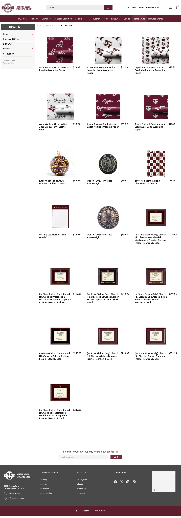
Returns (43, 478)
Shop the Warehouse (149, 8)
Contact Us (81, 483)
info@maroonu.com (14, 492)
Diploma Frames (9, 60)
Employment (82, 474)
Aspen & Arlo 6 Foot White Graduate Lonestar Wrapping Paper (150, 70)
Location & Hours (83, 487)
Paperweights (8, 63)
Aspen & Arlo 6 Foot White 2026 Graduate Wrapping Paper (53, 126)
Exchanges (44, 483)
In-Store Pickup (46, 487)
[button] (53, 467)
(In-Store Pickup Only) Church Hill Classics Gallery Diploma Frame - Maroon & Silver (150, 352)
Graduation (8, 54)
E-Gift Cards (131, 8)
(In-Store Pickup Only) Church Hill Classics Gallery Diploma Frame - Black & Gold (55, 352)
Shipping (43, 474)
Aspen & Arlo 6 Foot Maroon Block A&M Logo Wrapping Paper (150, 126)
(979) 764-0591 (12, 487)
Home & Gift (18, 27)
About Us (80, 478)
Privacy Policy (100, 513)
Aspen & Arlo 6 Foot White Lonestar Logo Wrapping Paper (101, 70)
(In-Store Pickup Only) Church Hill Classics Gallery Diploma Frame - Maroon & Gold (102, 352)
